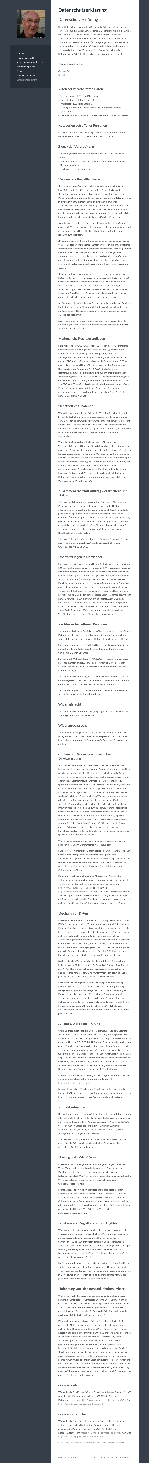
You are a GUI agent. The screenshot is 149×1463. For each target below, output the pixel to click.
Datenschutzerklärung (27, 79)
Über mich (21, 53)
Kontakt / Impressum (26, 75)
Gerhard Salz (72, 1457)
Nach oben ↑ (126, 1457)
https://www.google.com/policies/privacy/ (101, 1400)
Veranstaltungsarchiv (26, 66)
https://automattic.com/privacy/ (73, 1083)
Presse (20, 71)
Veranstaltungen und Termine (30, 62)
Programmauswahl (25, 58)
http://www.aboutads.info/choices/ (75, 887)
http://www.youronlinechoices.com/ (75, 891)
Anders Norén (110, 1457)
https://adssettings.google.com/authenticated (80, 1404)
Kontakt (62, 75)
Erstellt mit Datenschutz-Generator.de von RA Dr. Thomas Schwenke (91, 1442)
